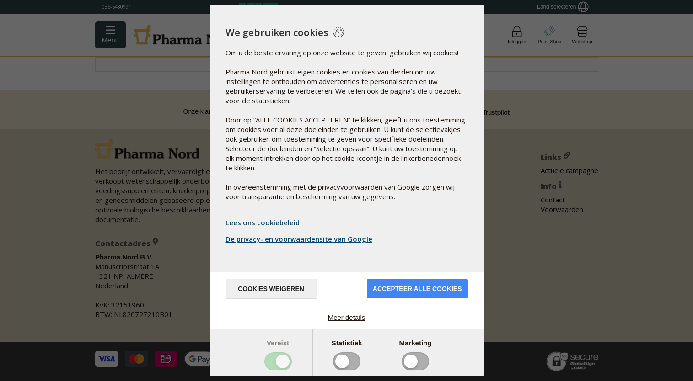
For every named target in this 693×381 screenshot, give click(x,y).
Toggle (278, 361)
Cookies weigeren (271, 288)
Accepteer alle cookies (417, 288)
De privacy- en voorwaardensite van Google (300, 238)
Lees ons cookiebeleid (263, 222)
